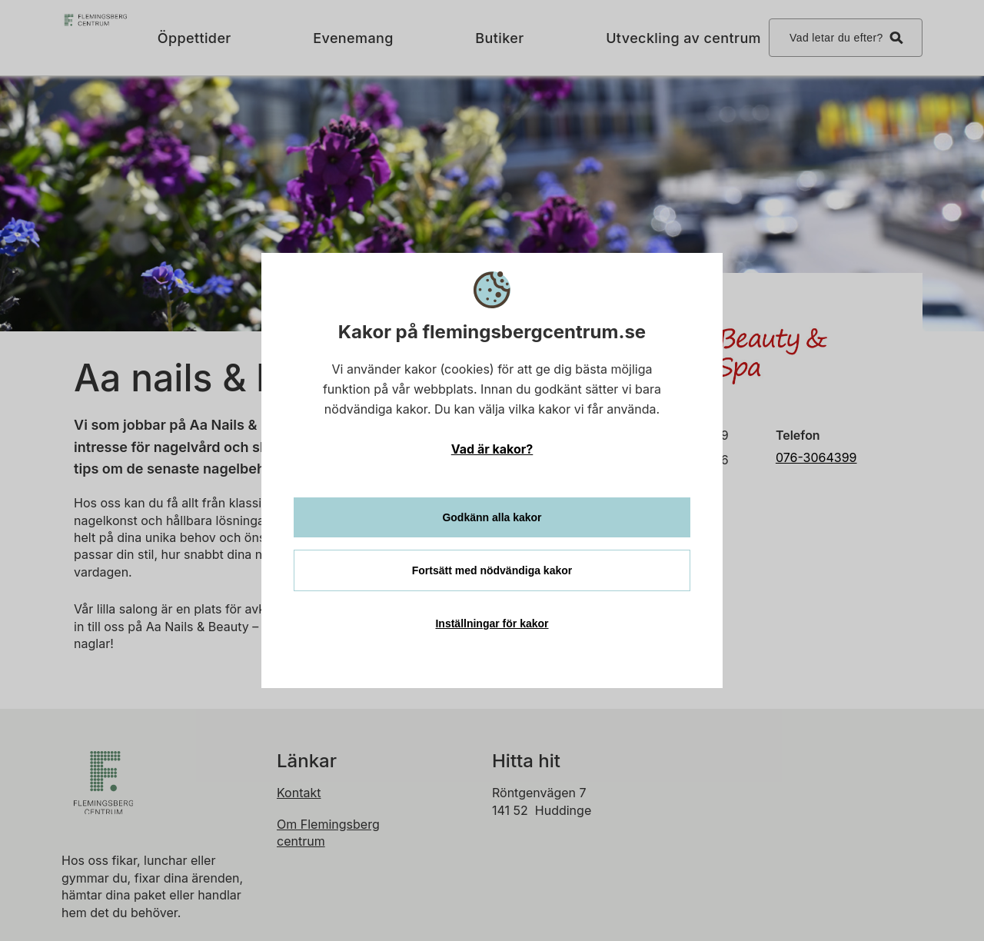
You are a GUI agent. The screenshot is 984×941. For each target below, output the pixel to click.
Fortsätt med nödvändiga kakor (492, 570)
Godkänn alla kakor (491, 517)
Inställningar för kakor (491, 623)
